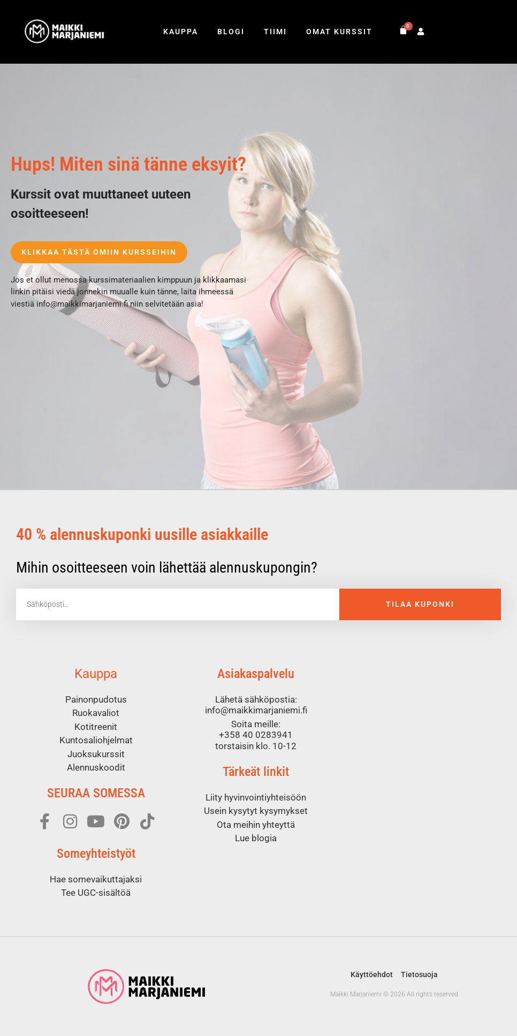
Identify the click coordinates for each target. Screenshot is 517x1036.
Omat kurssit (339, 31)
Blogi (231, 31)
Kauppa (180, 31)
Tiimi (275, 31)
